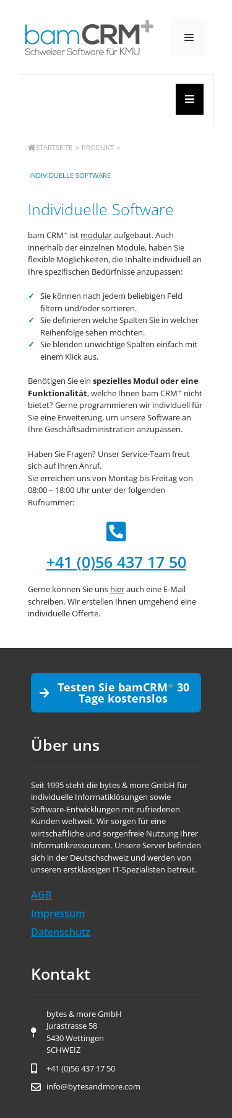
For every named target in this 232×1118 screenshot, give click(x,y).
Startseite (50, 147)
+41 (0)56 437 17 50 (116, 561)
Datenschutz (60, 932)
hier (117, 589)
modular (96, 235)
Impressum (58, 913)
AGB (41, 895)
